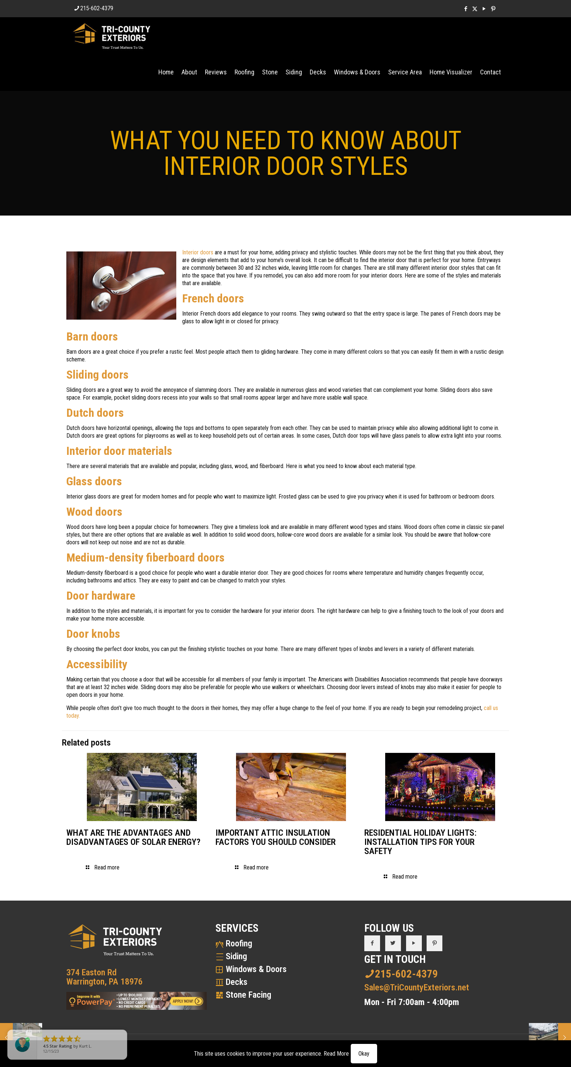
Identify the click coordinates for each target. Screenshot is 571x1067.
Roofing (239, 943)
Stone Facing (248, 995)
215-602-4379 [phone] (96, 8)
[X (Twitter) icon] (475, 8)
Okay (363, 1053)
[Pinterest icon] (493, 8)
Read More (336, 1053)
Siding (236, 956)
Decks (236, 982)
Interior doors (197, 252)
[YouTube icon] (484, 8)
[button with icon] (372, 943)
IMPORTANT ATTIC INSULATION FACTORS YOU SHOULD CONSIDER (275, 837)
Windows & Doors (256, 969)
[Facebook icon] (465, 8)
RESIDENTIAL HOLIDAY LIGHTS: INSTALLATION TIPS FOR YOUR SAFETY (420, 842)
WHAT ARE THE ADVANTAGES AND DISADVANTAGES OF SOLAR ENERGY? (133, 837)
